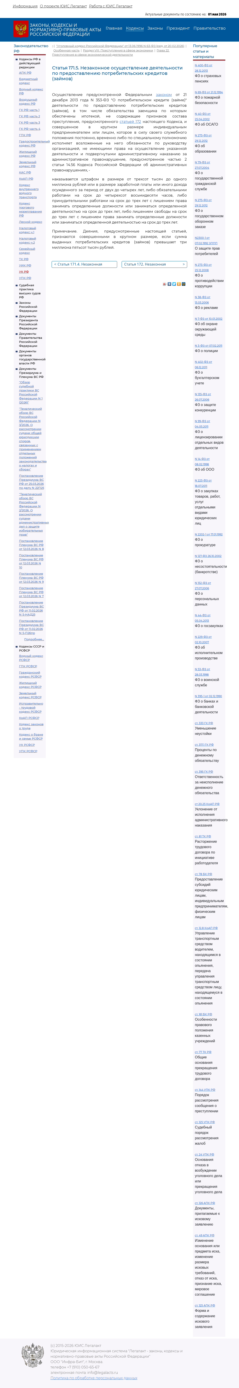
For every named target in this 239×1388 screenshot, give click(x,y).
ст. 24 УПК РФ (204, 1154)
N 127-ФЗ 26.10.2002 (208, 556)
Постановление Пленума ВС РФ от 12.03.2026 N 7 (31, 592)
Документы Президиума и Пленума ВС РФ (31, 373)
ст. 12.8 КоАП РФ (206, 928)
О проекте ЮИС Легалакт (63, 6)
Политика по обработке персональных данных (93, 1378)
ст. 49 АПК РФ (204, 1235)
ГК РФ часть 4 (29, 129)
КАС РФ (25, 172)
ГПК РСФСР (28, 666)
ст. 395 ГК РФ (204, 771)
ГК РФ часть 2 (29, 116)
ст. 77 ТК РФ (203, 1052)
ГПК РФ (25, 135)
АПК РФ (25, 72)
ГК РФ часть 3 (29, 122)
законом (164, 95)
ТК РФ (24, 259)
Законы (155, 28)
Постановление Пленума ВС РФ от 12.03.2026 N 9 (31, 577)
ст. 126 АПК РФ (205, 1203)
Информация (25, 6)
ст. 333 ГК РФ (204, 723)
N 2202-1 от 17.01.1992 (209, 534)
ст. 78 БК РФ (203, 874)
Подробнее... (34, 639)
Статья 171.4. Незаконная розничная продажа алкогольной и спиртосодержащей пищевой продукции (85, 264)
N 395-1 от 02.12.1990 (208, 696)
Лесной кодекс (30, 222)
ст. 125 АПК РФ (205, 1305)
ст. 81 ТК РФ (203, 836)
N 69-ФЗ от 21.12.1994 (209, 92)
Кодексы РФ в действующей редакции (30, 63)
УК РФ (24, 271)
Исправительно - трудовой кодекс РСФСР (31, 707)
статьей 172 (130, 122)
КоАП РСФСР (29, 718)
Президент (178, 28)
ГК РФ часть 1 (29, 110)
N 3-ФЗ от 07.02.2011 (208, 345)
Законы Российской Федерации (28, 307)
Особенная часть (66, 50)
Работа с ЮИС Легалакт (110, 6)
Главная (114, 28)
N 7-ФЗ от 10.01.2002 (208, 318)
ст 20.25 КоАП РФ (207, 804)
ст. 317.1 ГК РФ (204, 744)
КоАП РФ (26, 178)
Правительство (209, 28)
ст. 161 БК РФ (203, 1014)
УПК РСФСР (28, 751)
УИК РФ (25, 265)
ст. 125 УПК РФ (205, 1122)
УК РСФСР (27, 745)
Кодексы (135, 28)
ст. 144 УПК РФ (205, 1089)
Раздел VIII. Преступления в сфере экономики (118, 50)
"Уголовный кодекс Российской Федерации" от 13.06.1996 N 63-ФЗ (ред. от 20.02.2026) (120, 46)
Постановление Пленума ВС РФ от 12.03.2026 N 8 (31, 545)
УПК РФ (25, 278)
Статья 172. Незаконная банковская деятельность (154, 264)
